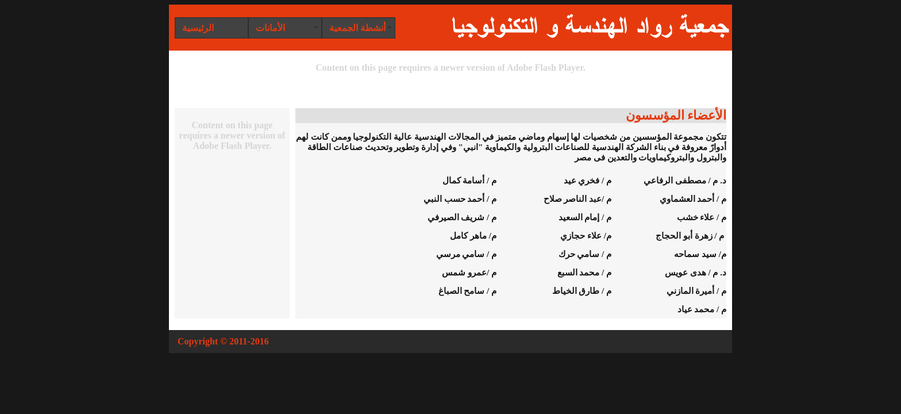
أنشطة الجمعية (357, 28)
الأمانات (270, 28)
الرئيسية (198, 28)
